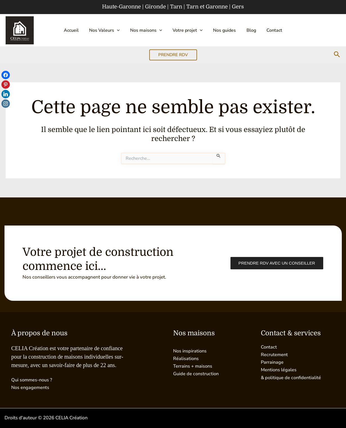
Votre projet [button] (188, 30)
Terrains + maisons (193, 366)
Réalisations (186, 358)
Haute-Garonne (121, 7)
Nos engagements (31, 387)
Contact (268, 30)
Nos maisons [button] (148, 30)
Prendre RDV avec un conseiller (276, 263)
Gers (238, 7)
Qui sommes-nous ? (32, 380)
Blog (247, 30)
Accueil (77, 30)
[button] (121, 30)
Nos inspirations (190, 351)
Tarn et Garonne (207, 7)
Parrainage (272, 362)
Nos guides (222, 30)
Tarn (176, 7)
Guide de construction (196, 373)
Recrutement (275, 354)
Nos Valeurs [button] (108, 30)
